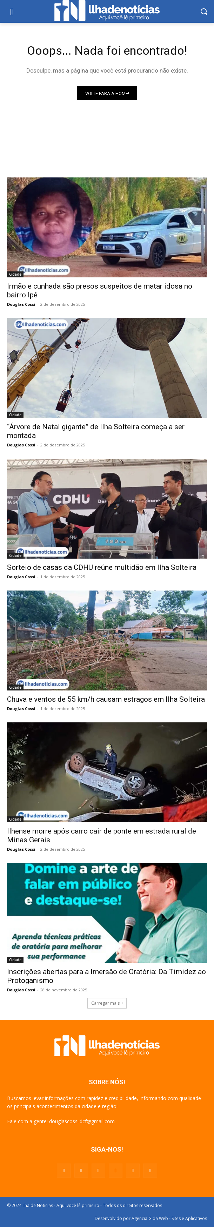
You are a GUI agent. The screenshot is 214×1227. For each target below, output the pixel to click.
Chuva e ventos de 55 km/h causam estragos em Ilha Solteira (106, 699)
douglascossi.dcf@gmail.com (82, 1121)
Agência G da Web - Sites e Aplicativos (169, 1218)
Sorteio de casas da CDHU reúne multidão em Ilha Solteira (101, 567)
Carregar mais (107, 1003)
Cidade (15, 274)
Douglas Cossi (21, 304)
